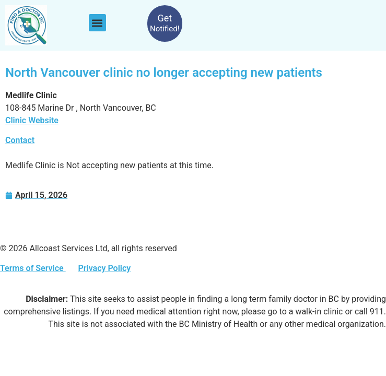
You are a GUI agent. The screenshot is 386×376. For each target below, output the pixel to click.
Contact (19, 140)
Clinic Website (32, 120)
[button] (97, 22)
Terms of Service (33, 268)
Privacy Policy (104, 268)
